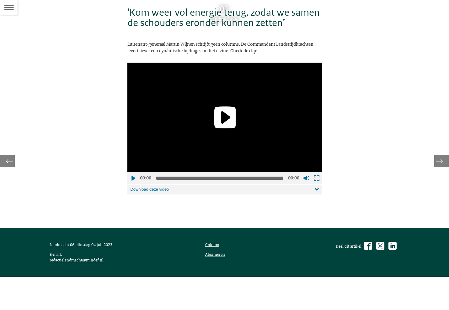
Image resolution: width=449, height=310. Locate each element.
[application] (224, 135)
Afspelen (133, 196)
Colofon (213, 268)
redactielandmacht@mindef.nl (80, 291)
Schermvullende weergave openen (316, 196)
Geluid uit (306, 196)
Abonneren (216, 278)
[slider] (219, 196)
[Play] (225, 136)
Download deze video (152, 207)
